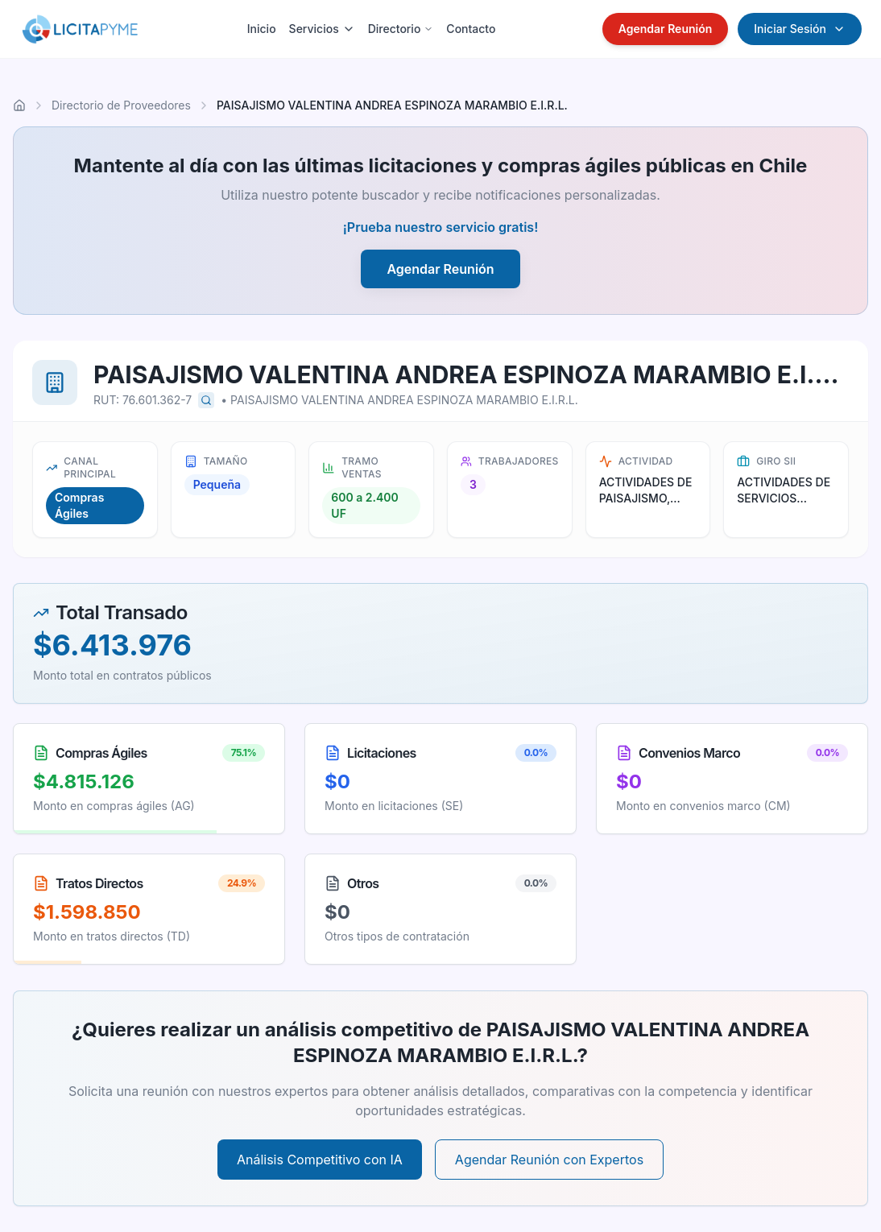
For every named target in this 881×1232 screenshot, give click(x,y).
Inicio (261, 28)
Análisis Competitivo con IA (320, 1159)
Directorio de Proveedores (121, 105)
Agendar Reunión (665, 28)
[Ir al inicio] (19, 105)
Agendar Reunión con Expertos (549, 1159)
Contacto (470, 28)
